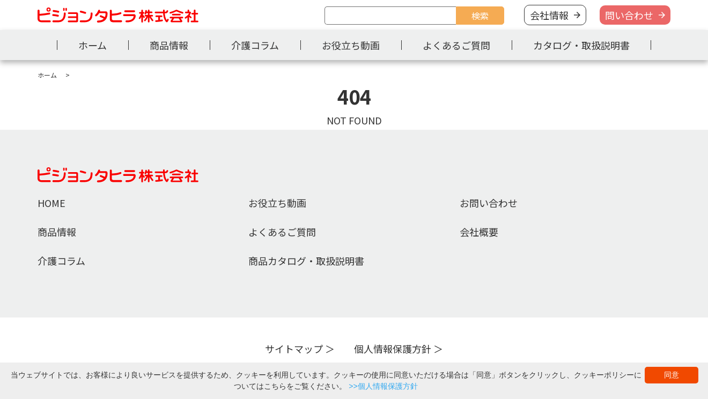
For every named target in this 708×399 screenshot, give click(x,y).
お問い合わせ (489, 203)
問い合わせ (629, 15)
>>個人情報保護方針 (383, 386)
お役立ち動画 (351, 45)
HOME (51, 203)
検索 (480, 15)
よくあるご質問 (456, 45)
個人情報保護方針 (392, 349)
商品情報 (169, 45)
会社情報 (549, 15)
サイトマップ (294, 349)
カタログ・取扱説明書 (581, 45)
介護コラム (255, 45)
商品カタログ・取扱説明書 (306, 261)
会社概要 (479, 232)
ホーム (92, 45)
